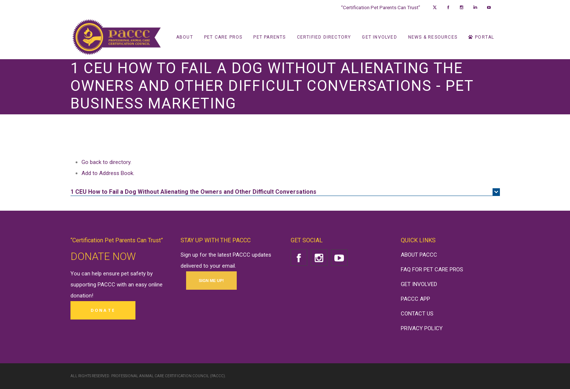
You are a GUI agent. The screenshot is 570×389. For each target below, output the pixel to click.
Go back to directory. (106, 162)
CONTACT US (417, 313)
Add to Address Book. (107, 173)
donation (81, 295)
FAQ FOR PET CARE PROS (432, 269)
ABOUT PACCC (419, 254)
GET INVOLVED (419, 284)
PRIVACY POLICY (422, 328)
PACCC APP (415, 299)
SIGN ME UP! (211, 280)
